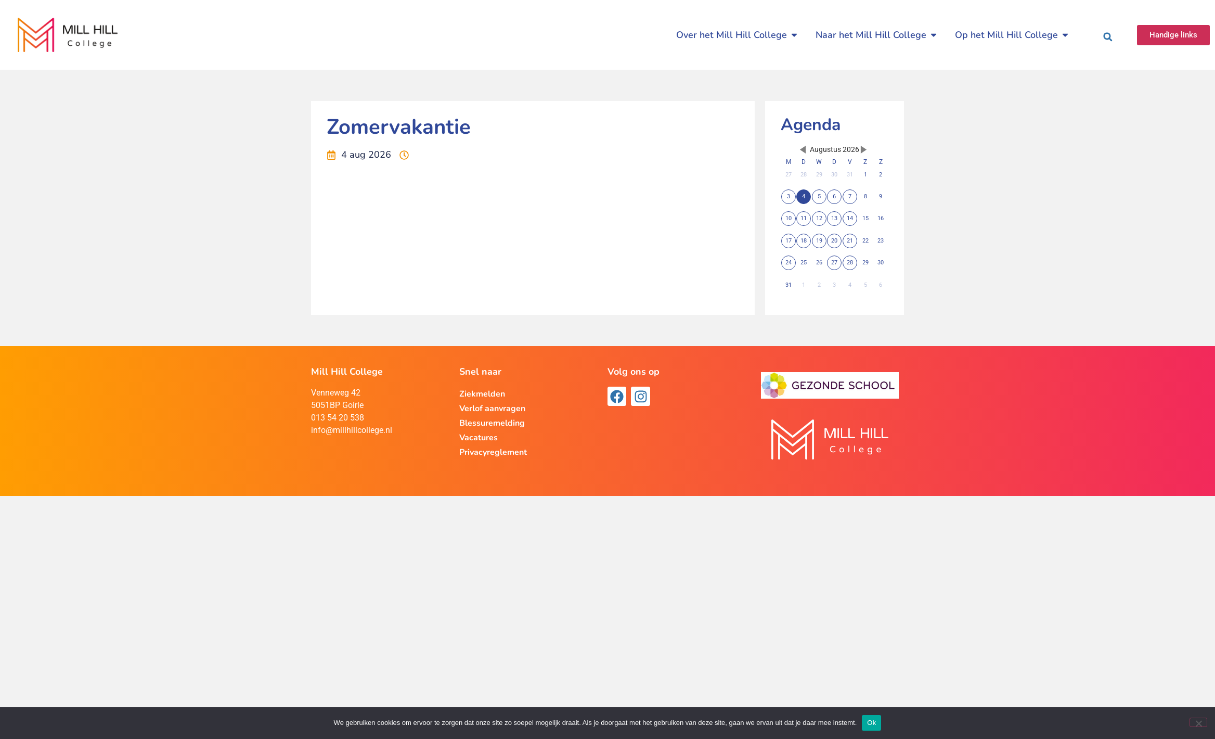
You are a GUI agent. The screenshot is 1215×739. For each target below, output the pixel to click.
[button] (1108, 37)
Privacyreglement (493, 452)
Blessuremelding (492, 423)
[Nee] (1198, 722)
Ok (871, 723)
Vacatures (478, 437)
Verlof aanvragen (492, 408)
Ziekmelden (482, 394)
